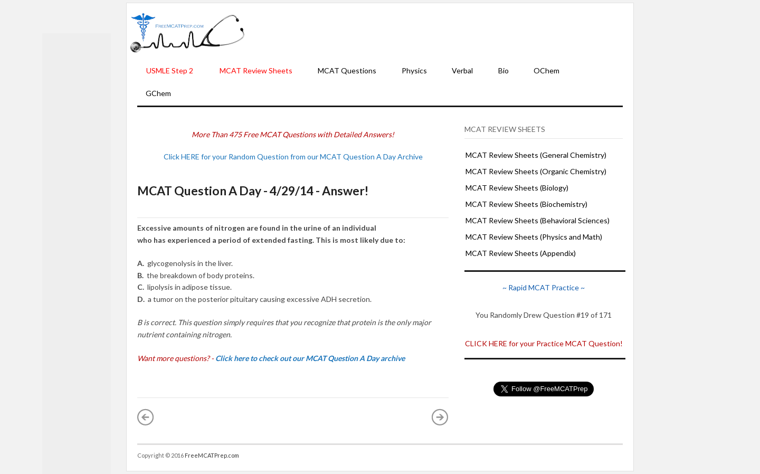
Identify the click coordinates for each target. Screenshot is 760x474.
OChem (546, 70)
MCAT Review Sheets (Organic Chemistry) (536, 171)
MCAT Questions (347, 70)
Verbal (462, 70)
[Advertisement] (439, 32)
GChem (158, 93)
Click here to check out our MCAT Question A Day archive (310, 358)
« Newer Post (145, 417)
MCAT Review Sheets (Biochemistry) (526, 204)
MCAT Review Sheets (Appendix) (521, 253)
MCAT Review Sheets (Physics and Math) (534, 236)
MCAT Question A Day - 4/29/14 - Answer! (252, 190)
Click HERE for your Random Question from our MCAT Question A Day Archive (293, 156)
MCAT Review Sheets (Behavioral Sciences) (538, 220)
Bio (503, 70)
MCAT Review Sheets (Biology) (517, 187)
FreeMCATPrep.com (212, 455)
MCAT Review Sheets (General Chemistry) (536, 154)
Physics (414, 70)
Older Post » (440, 417)
